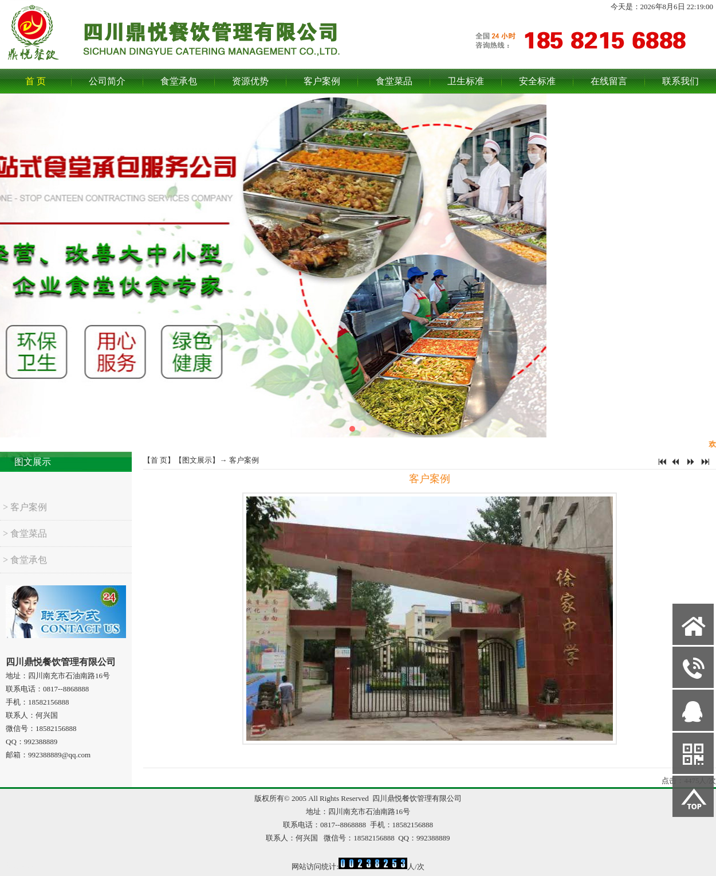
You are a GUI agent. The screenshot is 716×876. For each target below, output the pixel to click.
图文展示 (32, 462)
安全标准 (537, 81)
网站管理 (21, 865)
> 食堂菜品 (25, 542)
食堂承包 (178, 81)
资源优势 (250, 81)
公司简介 (107, 81)
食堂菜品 (394, 81)
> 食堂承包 (25, 568)
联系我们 (680, 81)
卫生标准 (465, 81)
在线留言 (609, 81)
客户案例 (322, 81)
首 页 (35, 81)
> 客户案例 (25, 516)
